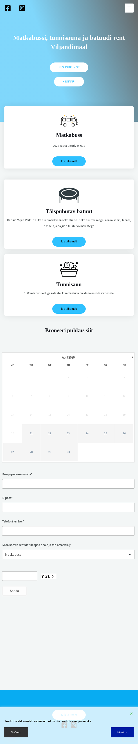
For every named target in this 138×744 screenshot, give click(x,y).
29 (49, 452)
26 (124, 433)
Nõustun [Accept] (122, 732)
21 (31, 433)
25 (105, 433)
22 (49, 433)
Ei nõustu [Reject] (16, 732)
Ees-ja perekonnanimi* (17, 474)
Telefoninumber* (13, 521)
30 (68, 452)
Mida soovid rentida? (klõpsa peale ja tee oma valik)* (36, 545)
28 (31, 452)
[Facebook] (7, 8)
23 (68, 433)
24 (87, 433)
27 (12, 452)
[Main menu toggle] (129, 8)
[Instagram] (22, 8)
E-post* (7, 498)
